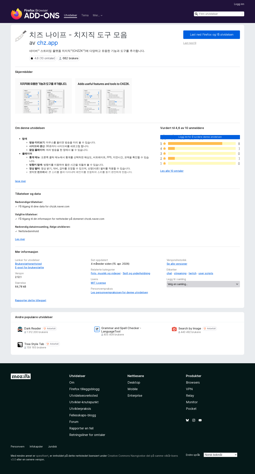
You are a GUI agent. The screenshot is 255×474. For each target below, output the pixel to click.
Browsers (193, 382)
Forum (73, 422)
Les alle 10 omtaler (171, 170)
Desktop (134, 382)
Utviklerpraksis (80, 408)
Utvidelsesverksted (83, 395)
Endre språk (193, 454)
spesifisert (42, 455)
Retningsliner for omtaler (87, 435)
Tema (85, 15)
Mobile (133, 389)
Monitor (192, 402)
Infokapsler (36, 446)
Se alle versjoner (177, 263)
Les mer (20, 239)
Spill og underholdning (136, 273)
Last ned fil (189, 42)
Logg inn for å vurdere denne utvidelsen (200, 137)
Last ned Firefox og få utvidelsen (211, 34)
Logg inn (239, 3)
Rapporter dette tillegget (30, 300)
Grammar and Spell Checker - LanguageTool (121, 329)
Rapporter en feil (81, 428)
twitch (192, 273)
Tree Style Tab (34, 344)
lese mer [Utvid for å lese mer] (20, 181)
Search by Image (189, 328)
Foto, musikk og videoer (106, 273)
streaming (180, 273)
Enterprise (135, 395)
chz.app (47, 42)
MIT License (98, 282)
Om (71, 382)
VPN (189, 389)
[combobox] (219, 14)
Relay (190, 395)
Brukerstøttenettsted (28, 263)
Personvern (17, 446)
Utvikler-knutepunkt (84, 402)
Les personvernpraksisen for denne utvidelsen (119, 292)
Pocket (191, 408)
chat (169, 273)
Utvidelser (70, 15)
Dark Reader (32, 328)
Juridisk (52, 446)
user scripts (206, 273)
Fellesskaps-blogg (82, 415)
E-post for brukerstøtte (29, 267)
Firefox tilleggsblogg (84, 389)
